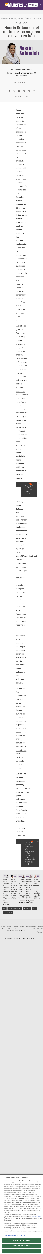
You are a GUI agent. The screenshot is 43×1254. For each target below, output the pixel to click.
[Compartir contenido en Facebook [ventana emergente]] (9, 90)
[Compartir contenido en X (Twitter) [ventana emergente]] (14, 90)
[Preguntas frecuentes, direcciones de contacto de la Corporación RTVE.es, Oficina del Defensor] (40, 926)
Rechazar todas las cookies (21, 1245)
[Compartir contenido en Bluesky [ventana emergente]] (19, 90)
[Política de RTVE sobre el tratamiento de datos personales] (9, 928)
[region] (21, 1214)
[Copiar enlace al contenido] (33, 90)
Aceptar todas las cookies (21, 1240)
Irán (17, 125)
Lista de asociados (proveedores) (14, 1235)
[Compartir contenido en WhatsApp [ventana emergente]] (23, 90)
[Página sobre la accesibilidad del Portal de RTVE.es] (29, 926)
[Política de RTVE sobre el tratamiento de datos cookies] (15, 928)
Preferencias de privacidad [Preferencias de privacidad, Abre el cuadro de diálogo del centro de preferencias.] (21, 1251)
